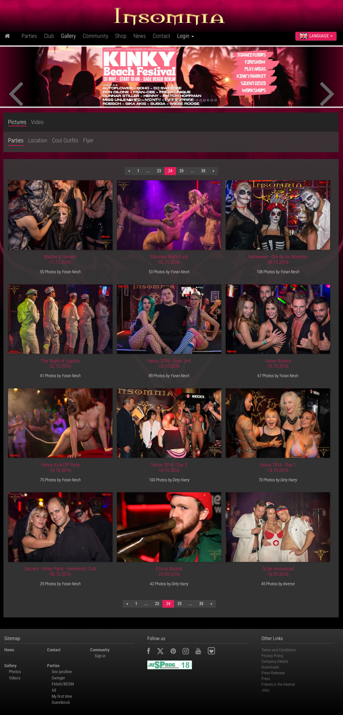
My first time (62, 696)
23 (159, 170)
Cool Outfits (65, 140)
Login (185, 35)
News (139, 35)
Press (265, 678)
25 (181, 170)
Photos (15, 671)
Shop (121, 35)
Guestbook (61, 702)
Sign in (100, 655)
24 (170, 170)
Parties (29, 35)
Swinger (58, 678)
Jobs (265, 690)
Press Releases (273, 673)
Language (316, 36)
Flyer (88, 140)
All (54, 690)
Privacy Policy (272, 655)
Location (37, 140)
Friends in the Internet (278, 684)
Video (37, 122)
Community (95, 35)
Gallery (68, 35)
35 (203, 170)
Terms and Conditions (278, 650)
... (148, 170)
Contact (161, 35)
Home (9, 649)
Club (49, 35)
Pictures (17, 122)
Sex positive (62, 671)
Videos (14, 678)
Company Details (274, 661)
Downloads (270, 667)
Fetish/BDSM (63, 684)
